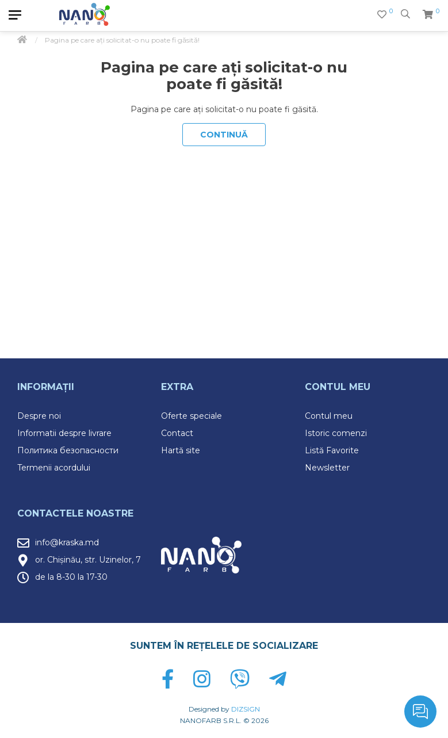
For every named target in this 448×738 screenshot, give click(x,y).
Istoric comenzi (336, 433)
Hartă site (180, 450)
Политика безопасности (67, 450)
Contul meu (329, 416)
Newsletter (327, 467)
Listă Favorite (332, 450)
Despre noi (39, 416)
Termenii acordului (53, 467)
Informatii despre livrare (64, 433)
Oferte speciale (191, 416)
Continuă (224, 134)
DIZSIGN (245, 709)
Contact (177, 433)
